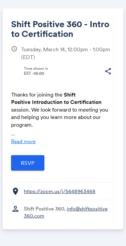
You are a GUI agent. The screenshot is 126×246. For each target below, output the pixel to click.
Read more (23, 141)
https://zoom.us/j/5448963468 (59, 191)
